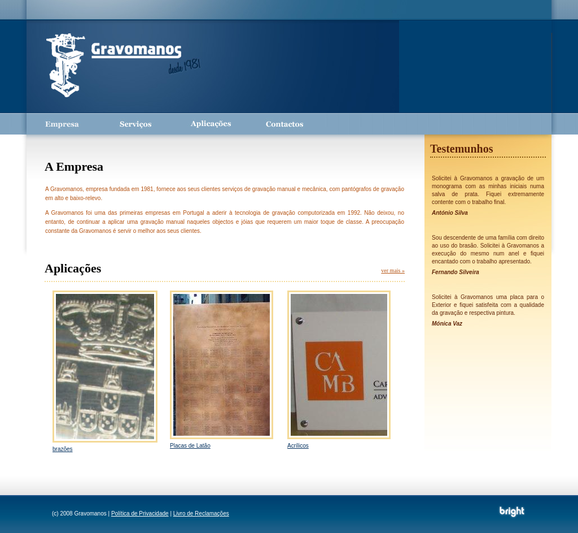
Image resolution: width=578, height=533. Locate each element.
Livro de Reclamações (201, 513)
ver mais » (393, 270)
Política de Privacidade (140, 513)
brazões (62, 449)
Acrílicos (298, 446)
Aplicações (210, 124)
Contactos (283, 124)
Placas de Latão (190, 446)
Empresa (63, 124)
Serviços (136, 124)
